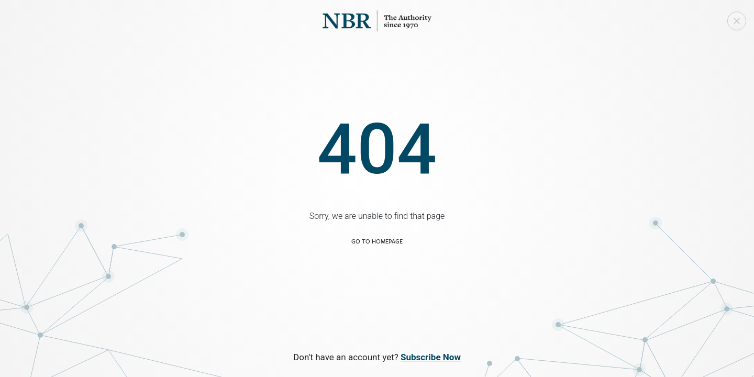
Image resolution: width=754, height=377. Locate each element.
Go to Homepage (377, 241)
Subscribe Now (431, 357)
